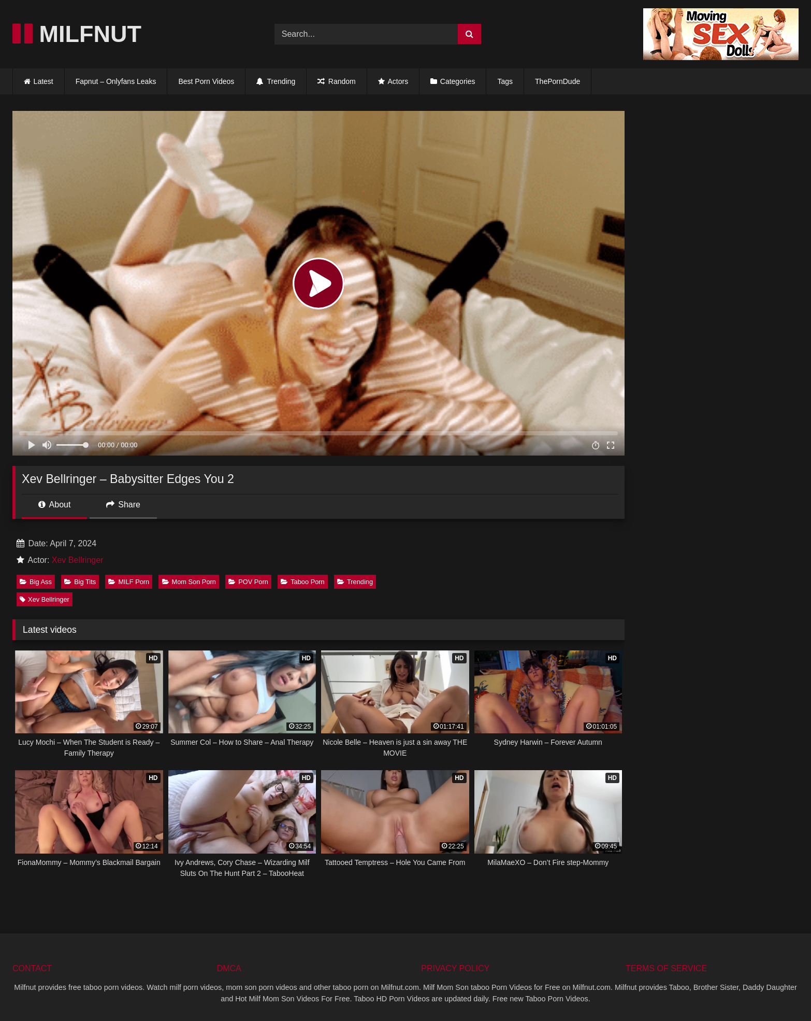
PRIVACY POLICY (455, 968)
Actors (393, 81)
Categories (457, 81)
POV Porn (248, 582)
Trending (275, 81)
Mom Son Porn (189, 582)
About (54, 504)
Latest (43, 81)
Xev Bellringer (78, 560)
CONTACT (32, 968)
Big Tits (80, 582)
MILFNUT (76, 34)
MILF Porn (128, 582)
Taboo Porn (302, 582)
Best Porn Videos (206, 81)
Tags (505, 81)
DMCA (229, 968)
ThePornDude (557, 81)
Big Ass (36, 582)
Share (123, 504)
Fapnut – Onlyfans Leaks (116, 81)
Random (336, 81)
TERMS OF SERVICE (666, 968)
